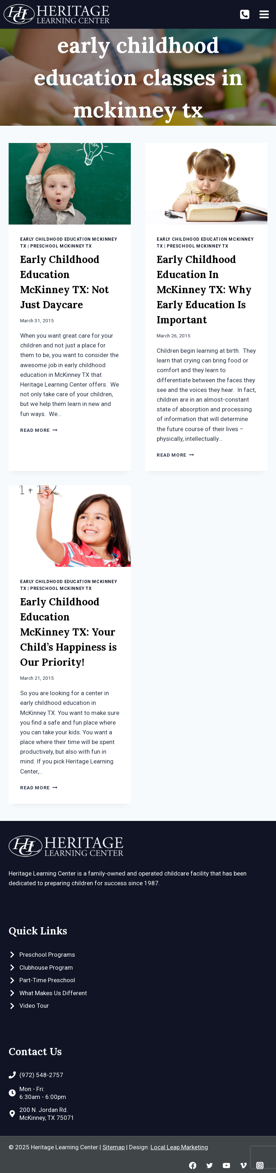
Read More (39, 430)
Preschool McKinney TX (61, 246)
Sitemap (113, 1147)
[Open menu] (264, 14)
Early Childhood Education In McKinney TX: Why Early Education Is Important (204, 289)
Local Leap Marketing (179, 1147)
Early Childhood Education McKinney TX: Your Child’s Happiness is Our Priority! (68, 632)
